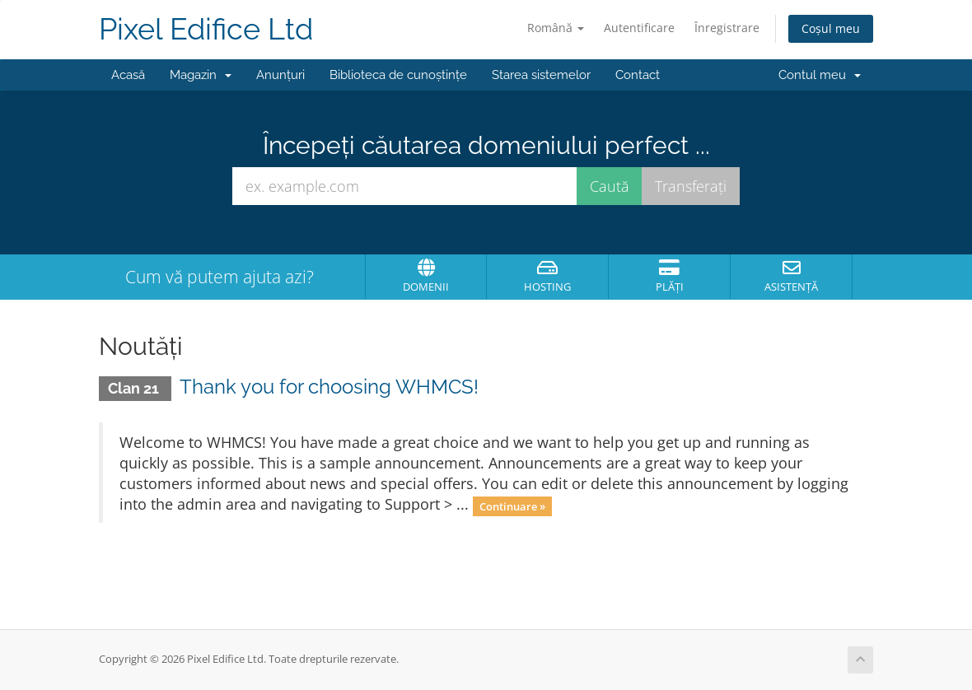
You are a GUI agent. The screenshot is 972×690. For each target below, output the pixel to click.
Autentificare (639, 27)
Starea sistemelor (541, 75)
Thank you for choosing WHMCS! (329, 387)
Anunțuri (280, 75)
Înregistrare (726, 27)
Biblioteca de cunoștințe (398, 75)
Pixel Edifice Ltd (206, 29)
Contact (637, 75)
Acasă (128, 75)
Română (555, 27)
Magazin (200, 75)
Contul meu (819, 75)
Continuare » (512, 505)
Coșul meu (830, 28)
